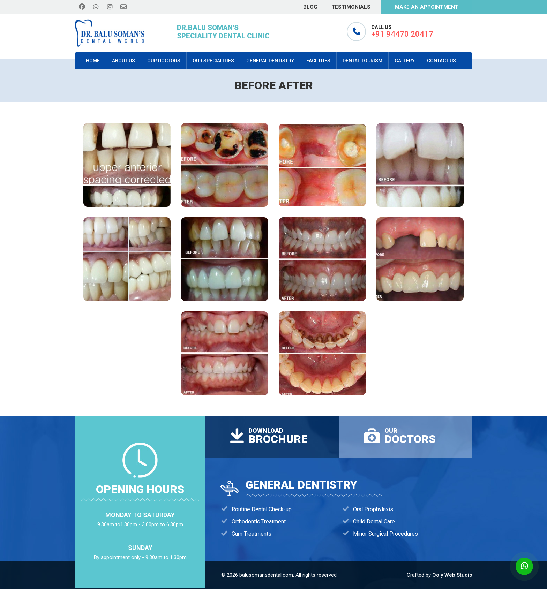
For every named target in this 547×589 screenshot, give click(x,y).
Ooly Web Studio (452, 575)
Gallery (405, 60)
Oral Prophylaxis (373, 509)
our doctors (163, 60)
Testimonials (350, 7)
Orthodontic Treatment (259, 521)
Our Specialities (213, 60)
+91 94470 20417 (402, 34)
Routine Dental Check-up (262, 509)
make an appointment (426, 7)
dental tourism (362, 60)
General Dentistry (270, 60)
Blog (310, 7)
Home (93, 60)
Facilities (318, 60)
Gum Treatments (251, 533)
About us (123, 60)
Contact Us (441, 60)
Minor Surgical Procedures (385, 533)
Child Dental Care (374, 521)
